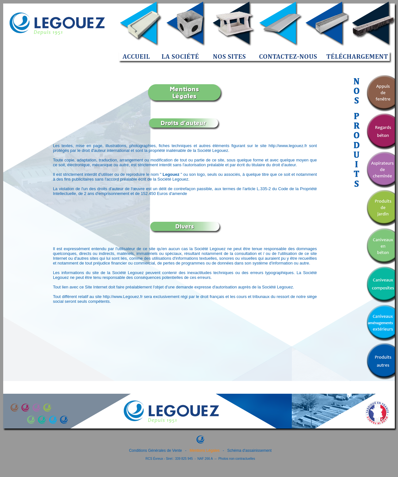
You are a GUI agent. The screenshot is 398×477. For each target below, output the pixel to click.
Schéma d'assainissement (249, 450)
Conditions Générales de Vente (155, 450)
